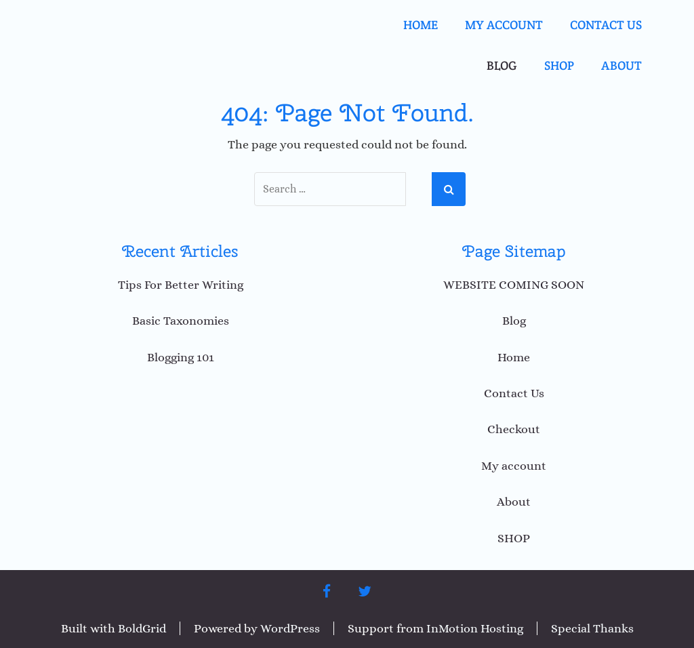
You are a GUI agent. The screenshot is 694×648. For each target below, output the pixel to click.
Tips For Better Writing (180, 284)
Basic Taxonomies (180, 320)
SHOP (559, 65)
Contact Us (606, 25)
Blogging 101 (180, 357)
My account (504, 25)
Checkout (513, 429)
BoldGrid (142, 628)
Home (420, 25)
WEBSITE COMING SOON (513, 284)
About (621, 65)
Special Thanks (592, 628)
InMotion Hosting (474, 628)
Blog (502, 65)
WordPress (290, 628)
